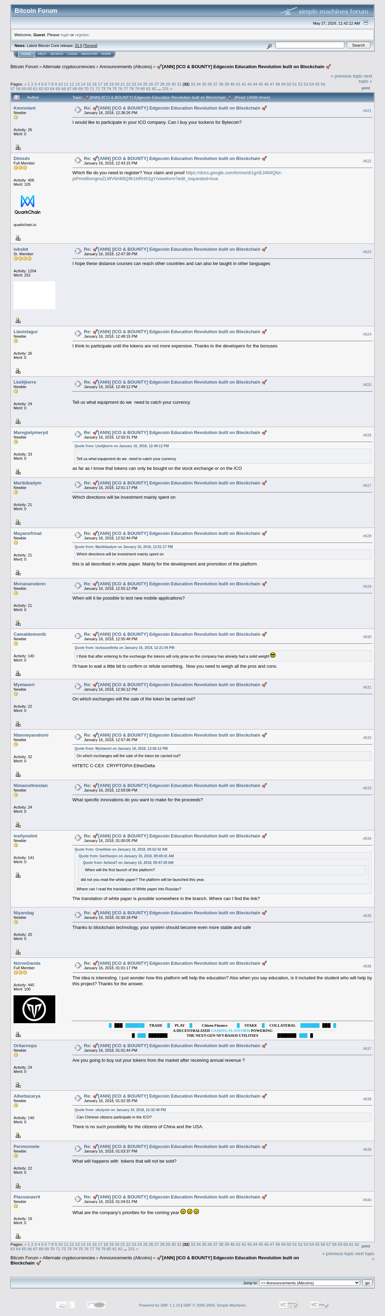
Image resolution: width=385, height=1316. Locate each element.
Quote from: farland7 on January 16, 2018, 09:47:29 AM (128, 863)
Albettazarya (27, 1096)
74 (109, 88)
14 (83, 84)
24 (139, 84)
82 (154, 88)
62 (41, 88)
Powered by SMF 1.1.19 (159, 1305)
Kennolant (25, 108)
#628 (367, 536)
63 (47, 88)
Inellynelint (25, 835)
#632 (367, 738)
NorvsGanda (27, 963)
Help (42, 54)
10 (60, 84)
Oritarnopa (25, 1045)
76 (120, 88)
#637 (367, 1048)
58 (18, 88)
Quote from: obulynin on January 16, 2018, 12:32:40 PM (120, 1110)
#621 (367, 111)
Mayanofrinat (28, 533)
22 (128, 84)
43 (249, 84)
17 (100, 84)
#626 (367, 435)
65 (58, 88)
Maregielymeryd (31, 432)
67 (69, 88)
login (65, 34)
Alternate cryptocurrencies (69, 66)
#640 (367, 1200)
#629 (367, 586)
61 (35, 88)
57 (12, 88)
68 (75, 88)
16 (94, 84)
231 (165, 88)
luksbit (21, 249)
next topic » (365, 78)
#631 (367, 687)
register (81, 34)
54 (311, 84)
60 (29, 88)
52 (300, 84)
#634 (367, 838)
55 (317, 84)
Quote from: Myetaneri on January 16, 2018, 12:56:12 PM (121, 749)
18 (105, 84)
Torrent (90, 45)
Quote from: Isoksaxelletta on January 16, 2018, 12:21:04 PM (124, 648)
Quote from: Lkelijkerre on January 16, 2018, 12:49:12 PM (121, 446)
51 (294, 84)
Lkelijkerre (25, 382)
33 (193, 84)
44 (255, 84)
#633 (367, 788)
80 (143, 88)
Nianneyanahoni (31, 735)
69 (80, 88)
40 (232, 84)
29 (168, 84)
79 (137, 88)
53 (306, 84)
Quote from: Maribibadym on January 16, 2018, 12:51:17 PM (123, 547)
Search (57, 54)
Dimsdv (22, 158)
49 (283, 84)
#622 (367, 161)
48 (277, 84)
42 (243, 84)
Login (72, 54)
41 (238, 84)
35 (204, 84)
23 (134, 84)
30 (173, 84)
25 (145, 84)
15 (89, 84)
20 (117, 84)
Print (366, 88)
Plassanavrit (27, 1196)
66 (63, 88)
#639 (367, 1149)
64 (52, 88)
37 (215, 84)
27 (156, 84)
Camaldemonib (30, 634)
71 (92, 88)
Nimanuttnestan (31, 785)
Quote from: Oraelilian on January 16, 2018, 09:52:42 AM (120, 849)
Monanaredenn (30, 583)
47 (272, 84)
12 (72, 84)
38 (221, 84)
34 (198, 84)
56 (323, 84)
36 (210, 84)
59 (24, 88)
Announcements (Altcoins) (125, 66)
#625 (367, 385)
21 (122, 84)
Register (89, 54)
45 (260, 84)
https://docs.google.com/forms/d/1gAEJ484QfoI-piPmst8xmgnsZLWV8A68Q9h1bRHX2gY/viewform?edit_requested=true (177, 175)
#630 (367, 637)
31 (179, 84)
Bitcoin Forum (24, 66)
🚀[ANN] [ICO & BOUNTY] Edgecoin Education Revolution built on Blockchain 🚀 (244, 66)
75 (114, 88)
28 (162, 84)
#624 (367, 334)
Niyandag (24, 912)
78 (131, 88)
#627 (367, 485)
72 (97, 88)
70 (86, 88)
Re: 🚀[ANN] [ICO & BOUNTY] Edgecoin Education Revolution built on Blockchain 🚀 (175, 108)
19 (111, 84)
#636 (367, 966)
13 (77, 84)
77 (125, 88)
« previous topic (346, 76)
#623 (367, 252)
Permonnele (26, 1146)
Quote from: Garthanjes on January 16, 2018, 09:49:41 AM (126, 856)
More (106, 54)
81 (148, 88)
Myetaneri (24, 684)
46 (266, 84)
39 (227, 84)
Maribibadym (27, 483)
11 (66, 84)
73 (103, 88)
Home (26, 54)
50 (289, 84)
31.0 (78, 45)
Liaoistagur (26, 331)
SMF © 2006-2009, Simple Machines (214, 1305)
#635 (367, 916)
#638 (367, 1099)
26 (151, 84)
